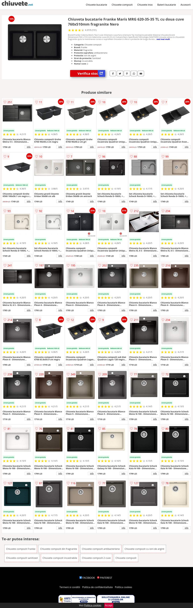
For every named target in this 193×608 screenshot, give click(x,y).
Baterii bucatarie (166, 4)
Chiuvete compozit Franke (20, 549)
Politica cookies (123, 587)
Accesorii (186, 4)
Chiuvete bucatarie (96, 4)
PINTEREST (104, 577)
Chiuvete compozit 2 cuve (96, 558)
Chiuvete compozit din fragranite (58, 549)
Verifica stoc (91, 73)
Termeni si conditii (69, 587)
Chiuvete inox (144, 4)
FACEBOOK (87, 577)
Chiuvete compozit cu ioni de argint (144, 549)
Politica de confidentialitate (97, 587)
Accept (109, 605)
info (28, 146)
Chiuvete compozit (122, 4)
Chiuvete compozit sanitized (22, 558)
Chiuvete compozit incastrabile (59, 558)
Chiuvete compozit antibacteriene (101, 549)
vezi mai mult (163, 39)
